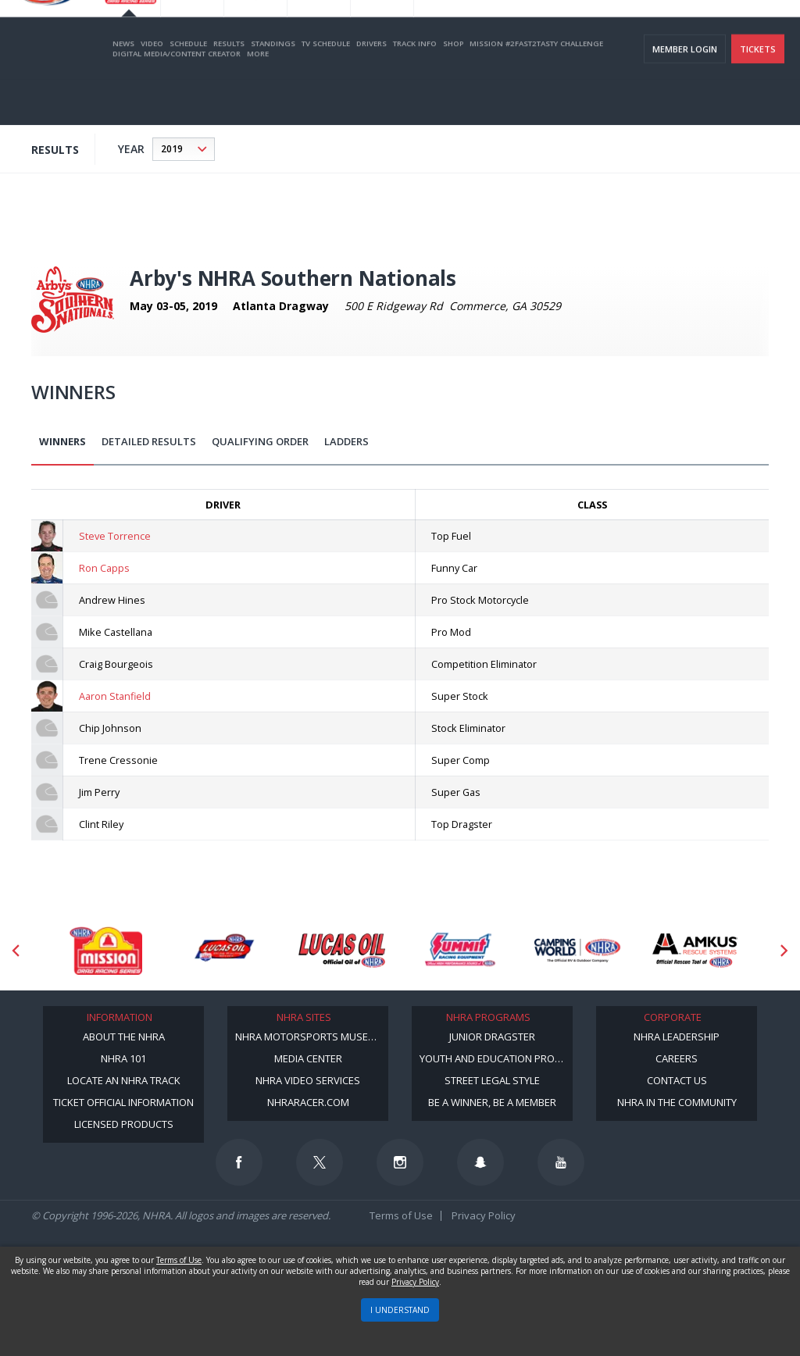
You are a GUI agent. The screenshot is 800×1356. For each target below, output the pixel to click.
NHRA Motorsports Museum (309, 1036)
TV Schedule (326, 89)
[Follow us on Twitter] (319, 1162)
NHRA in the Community (677, 1102)
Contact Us (677, 1080)
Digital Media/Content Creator (176, 99)
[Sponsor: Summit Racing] (459, 950)
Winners (62, 441)
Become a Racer (473, 31)
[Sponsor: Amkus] (695, 950)
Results (229, 89)
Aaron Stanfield (115, 696)
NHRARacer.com (308, 1102)
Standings (273, 89)
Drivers (371, 89)
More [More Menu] (258, 99)
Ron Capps (104, 568)
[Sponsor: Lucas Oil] (341, 950)
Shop (453, 89)
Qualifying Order (260, 441)
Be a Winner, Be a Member (492, 1102)
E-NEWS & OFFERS (700, 31)
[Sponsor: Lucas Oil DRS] (223, 950)
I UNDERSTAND (400, 1309)
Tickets (758, 94)
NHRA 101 (123, 1058)
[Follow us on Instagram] (400, 1162)
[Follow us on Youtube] (561, 1162)
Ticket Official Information (123, 1102)
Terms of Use (401, 1215)
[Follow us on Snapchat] (480, 1162)
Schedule (188, 89)
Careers (676, 1058)
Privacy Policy (484, 1215)
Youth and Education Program (496, 1058)
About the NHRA (124, 1036)
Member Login (684, 94)
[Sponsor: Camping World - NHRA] (577, 950)
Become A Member (560, 31)
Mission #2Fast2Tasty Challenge (536, 89)
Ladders (346, 441)
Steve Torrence (115, 536)
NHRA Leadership (677, 1036)
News (123, 89)
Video (152, 89)
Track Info (415, 89)
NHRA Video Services (307, 1080)
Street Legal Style (492, 1080)
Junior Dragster (492, 1036)
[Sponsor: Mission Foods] (105, 950)
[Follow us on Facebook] (239, 1162)
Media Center (308, 1058)
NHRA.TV (632, 31)
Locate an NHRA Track (123, 1080)
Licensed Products (123, 1124)
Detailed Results (149, 441)
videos (764, 31)
